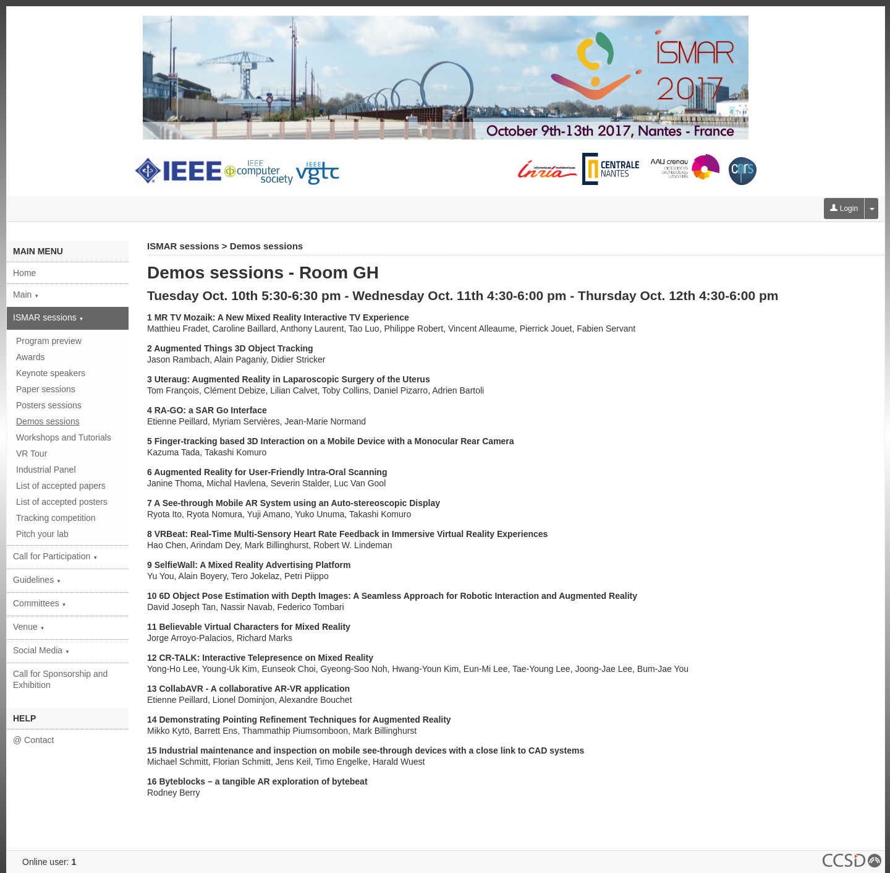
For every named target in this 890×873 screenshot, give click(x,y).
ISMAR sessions (48, 317)
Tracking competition (56, 518)
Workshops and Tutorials (63, 437)
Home (24, 273)
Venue (29, 627)
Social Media (41, 650)
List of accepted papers (61, 486)
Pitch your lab (42, 534)
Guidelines (37, 580)
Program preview (49, 341)
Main (26, 294)
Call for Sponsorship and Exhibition (60, 679)
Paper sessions (45, 389)
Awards (30, 357)
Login (844, 208)
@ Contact (33, 740)
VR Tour (31, 453)
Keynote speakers (50, 373)
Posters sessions (49, 405)
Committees (40, 603)
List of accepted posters (62, 502)
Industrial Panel (46, 470)
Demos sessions (48, 421)
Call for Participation (55, 556)
